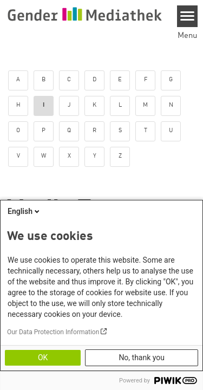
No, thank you (142, 357)
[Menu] (187, 16)
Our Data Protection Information (53, 332)
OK (43, 357)
